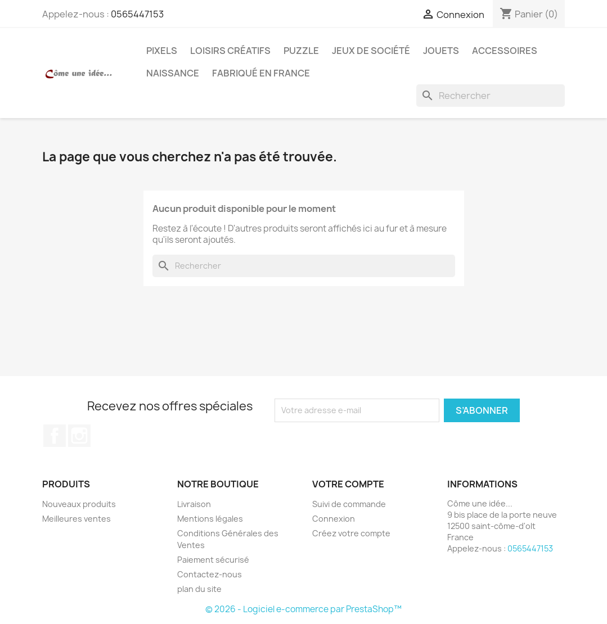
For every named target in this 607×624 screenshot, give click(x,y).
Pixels (161, 50)
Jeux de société (371, 50)
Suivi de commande (349, 504)
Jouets (441, 50)
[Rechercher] (490, 95)
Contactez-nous (209, 574)
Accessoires (504, 50)
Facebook (54, 435)
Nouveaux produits (79, 504)
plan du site (199, 589)
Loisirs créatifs (230, 50)
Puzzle (301, 50)
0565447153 (137, 14)
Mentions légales (210, 518)
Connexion (333, 518)
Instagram (79, 435)
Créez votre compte (351, 533)
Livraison (194, 504)
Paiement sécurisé (213, 559)
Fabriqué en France (261, 73)
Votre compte (348, 484)
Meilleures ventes (76, 518)
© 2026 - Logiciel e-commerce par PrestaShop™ (303, 609)
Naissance (172, 73)
